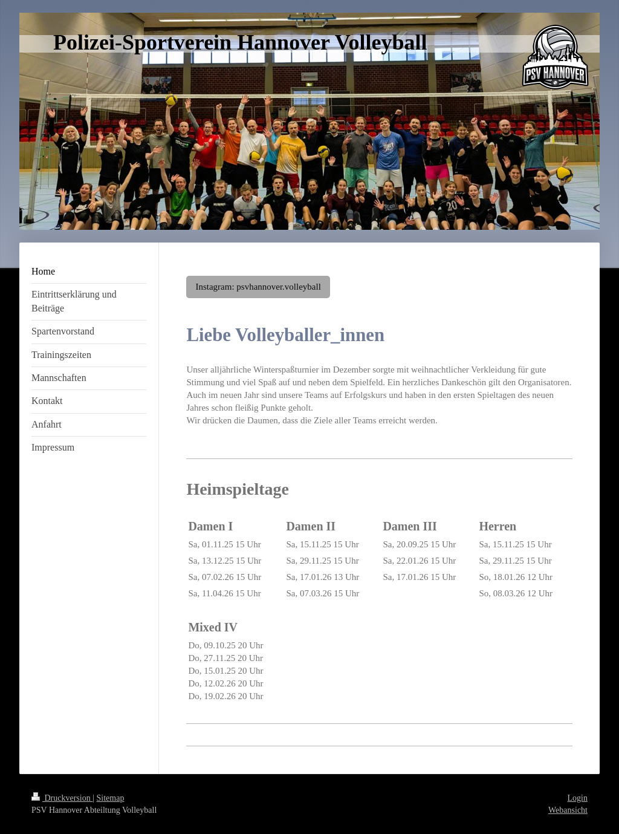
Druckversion (61, 798)
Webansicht (568, 810)
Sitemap (111, 798)
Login (578, 798)
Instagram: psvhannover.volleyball (257, 287)
